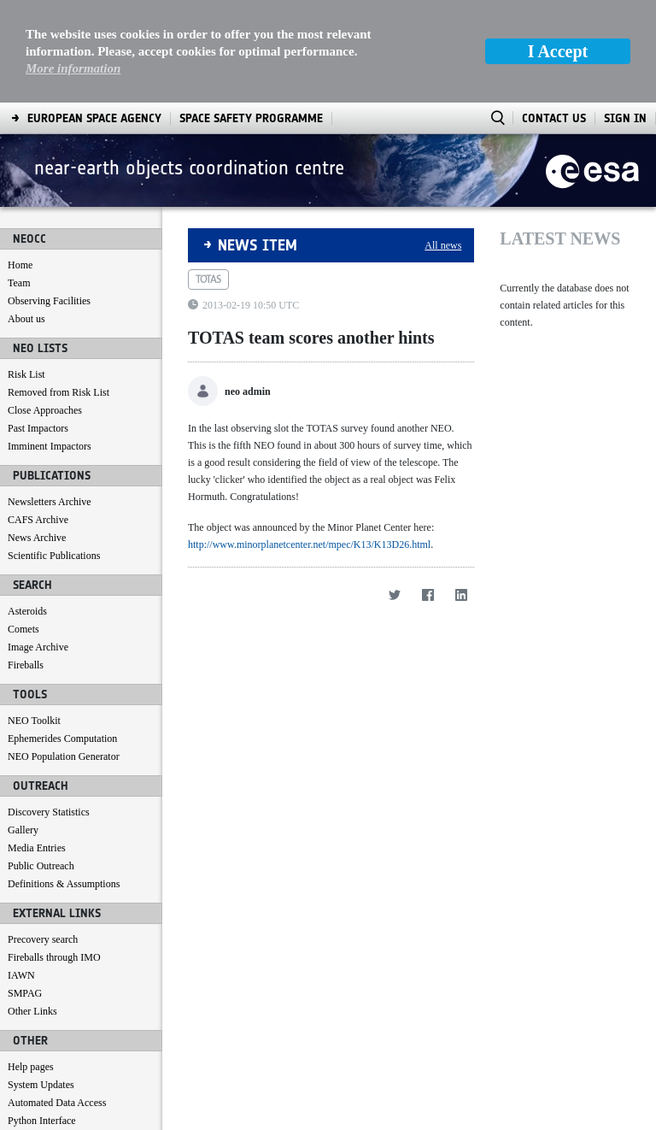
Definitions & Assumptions (64, 884)
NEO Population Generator (64, 756)
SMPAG (25, 993)
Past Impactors (38, 428)
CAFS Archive (38, 520)
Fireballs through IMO (54, 957)
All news (443, 245)
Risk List (26, 374)
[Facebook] (427, 594)
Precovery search (43, 939)
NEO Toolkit (34, 721)
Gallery (23, 830)
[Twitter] (394, 594)
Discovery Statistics (49, 812)
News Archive (37, 538)
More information (73, 68)
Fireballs (26, 665)
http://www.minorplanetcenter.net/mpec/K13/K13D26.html (309, 544)
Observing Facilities (49, 301)
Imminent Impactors (49, 446)
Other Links (32, 1011)
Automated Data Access (57, 1103)
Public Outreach (41, 866)
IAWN (21, 975)
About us (26, 319)
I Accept (558, 51)
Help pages (31, 1067)
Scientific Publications (54, 556)
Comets (23, 629)
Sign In (625, 118)
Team (19, 283)
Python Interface (42, 1121)
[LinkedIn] (461, 594)
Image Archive (38, 647)
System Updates (41, 1085)
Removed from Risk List (58, 392)
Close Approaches (45, 410)
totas (208, 279)
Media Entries (37, 848)
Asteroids (27, 611)
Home (20, 265)
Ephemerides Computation (62, 739)
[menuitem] (94, 118)
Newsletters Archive (49, 502)
